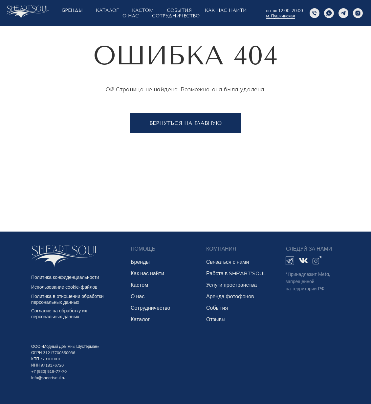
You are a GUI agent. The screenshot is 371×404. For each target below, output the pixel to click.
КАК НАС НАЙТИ (226, 10)
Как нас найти (147, 273)
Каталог (107, 10)
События (217, 307)
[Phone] (314, 13)
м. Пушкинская (280, 15)
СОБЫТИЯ (179, 10)
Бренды (140, 261)
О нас (137, 296)
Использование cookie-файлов (64, 287)
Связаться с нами (227, 261)
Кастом (139, 284)
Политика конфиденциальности (65, 277)
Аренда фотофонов (230, 296)
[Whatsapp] (329, 13)
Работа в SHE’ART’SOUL (236, 273)
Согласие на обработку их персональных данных (59, 314)
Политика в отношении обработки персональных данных (67, 299)
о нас (130, 16)
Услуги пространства (231, 284)
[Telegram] (343, 13)
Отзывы (216, 319)
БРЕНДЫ (72, 10)
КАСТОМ (143, 10)
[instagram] (358, 13)
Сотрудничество (176, 16)
